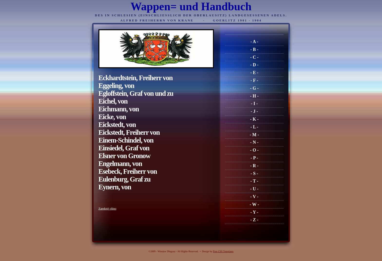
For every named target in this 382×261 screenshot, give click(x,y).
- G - (254, 88)
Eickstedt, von (117, 124)
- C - (254, 57)
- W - (254, 204)
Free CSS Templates (223, 251)
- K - (254, 119)
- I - (254, 103)
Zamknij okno (107, 208)
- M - (254, 134)
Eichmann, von (118, 109)
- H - (254, 96)
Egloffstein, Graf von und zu (135, 93)
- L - (254, 127)
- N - (254, 142)
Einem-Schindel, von (125, 140)
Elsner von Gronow (124, 156)
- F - (254, 80)
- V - (254, 196)
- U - (254, 188)
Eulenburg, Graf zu (124, 179)
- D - (254, 64)
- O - (254, 150)
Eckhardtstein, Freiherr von (135, 78)
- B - (254, 49)
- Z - (254, 219)
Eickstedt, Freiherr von (129, 132)
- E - (254, 72)
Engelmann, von (120, 163)
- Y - (254, 212)
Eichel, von (112, 101)
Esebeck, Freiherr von (127, 171)
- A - (254, 41)
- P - (254, 157)
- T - (254, 181)
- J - (254, 111)
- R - (254, 165)
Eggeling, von (116, 85)
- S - (254, 173)
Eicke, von (112, 117)
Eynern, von (114, 187)
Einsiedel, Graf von (123, 148)
